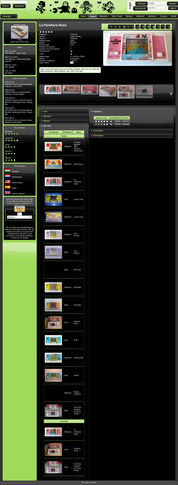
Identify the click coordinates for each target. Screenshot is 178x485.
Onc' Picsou (76, 234)
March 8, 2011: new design (11, 66)
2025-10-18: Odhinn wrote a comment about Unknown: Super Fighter (17, 92)
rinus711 (8, 151)
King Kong (78, 164)
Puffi (75, 340)
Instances (97, 111)
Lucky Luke (78, 199)
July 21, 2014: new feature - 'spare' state (15, 52)
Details (118, 121)
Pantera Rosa (77, 322)
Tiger (66, 252)
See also (47, 126)
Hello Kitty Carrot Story (19, 42)
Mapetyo (8, 158)
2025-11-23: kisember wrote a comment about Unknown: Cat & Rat (18, 84)
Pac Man (77, 270)
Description (98, 135)
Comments (98, 131)
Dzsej (7, 145)
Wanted (46, 121)
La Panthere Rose (77, 182)
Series (64, 136)
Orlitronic (67, 146)
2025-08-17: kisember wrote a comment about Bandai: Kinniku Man (18, 120)
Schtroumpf (78, 358)
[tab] (64, 111)
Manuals (47, 116)
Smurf (76, 375)
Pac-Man (77, 287)
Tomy (19, 40)
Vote (45, 111)
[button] (6, 6)
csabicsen (9, 138)
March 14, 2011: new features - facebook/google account (17, 59)
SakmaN (125, 124)
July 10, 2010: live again (10, 72)
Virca (66, 199)
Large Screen (75, 36)
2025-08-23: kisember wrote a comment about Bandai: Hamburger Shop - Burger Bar (19, 101)
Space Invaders (77, 393)
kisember (8, 131)
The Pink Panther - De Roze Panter (77, 410)
